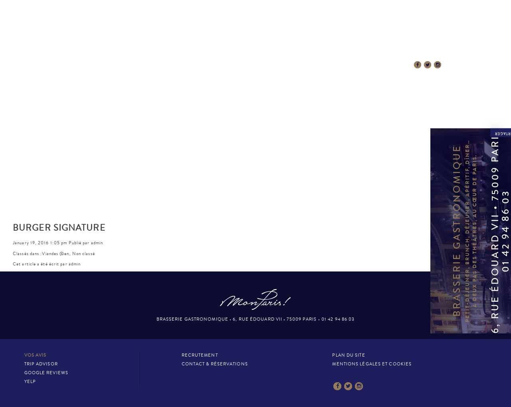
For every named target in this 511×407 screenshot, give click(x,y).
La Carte (178, 65)
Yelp (30, 382)
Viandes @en (55, 254)
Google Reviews (46, 373)
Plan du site (348, 355)
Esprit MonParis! (230, 65)
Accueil (104, 65)
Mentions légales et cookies (372, 364)
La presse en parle (295, 65)
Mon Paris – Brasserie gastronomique (255, 37)
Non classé (83, 254)
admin (97, 243)
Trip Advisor (41, 364)
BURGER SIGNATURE (59, 227)
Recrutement (200, 355)
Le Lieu (140, 65)
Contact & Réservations (370, 65)
